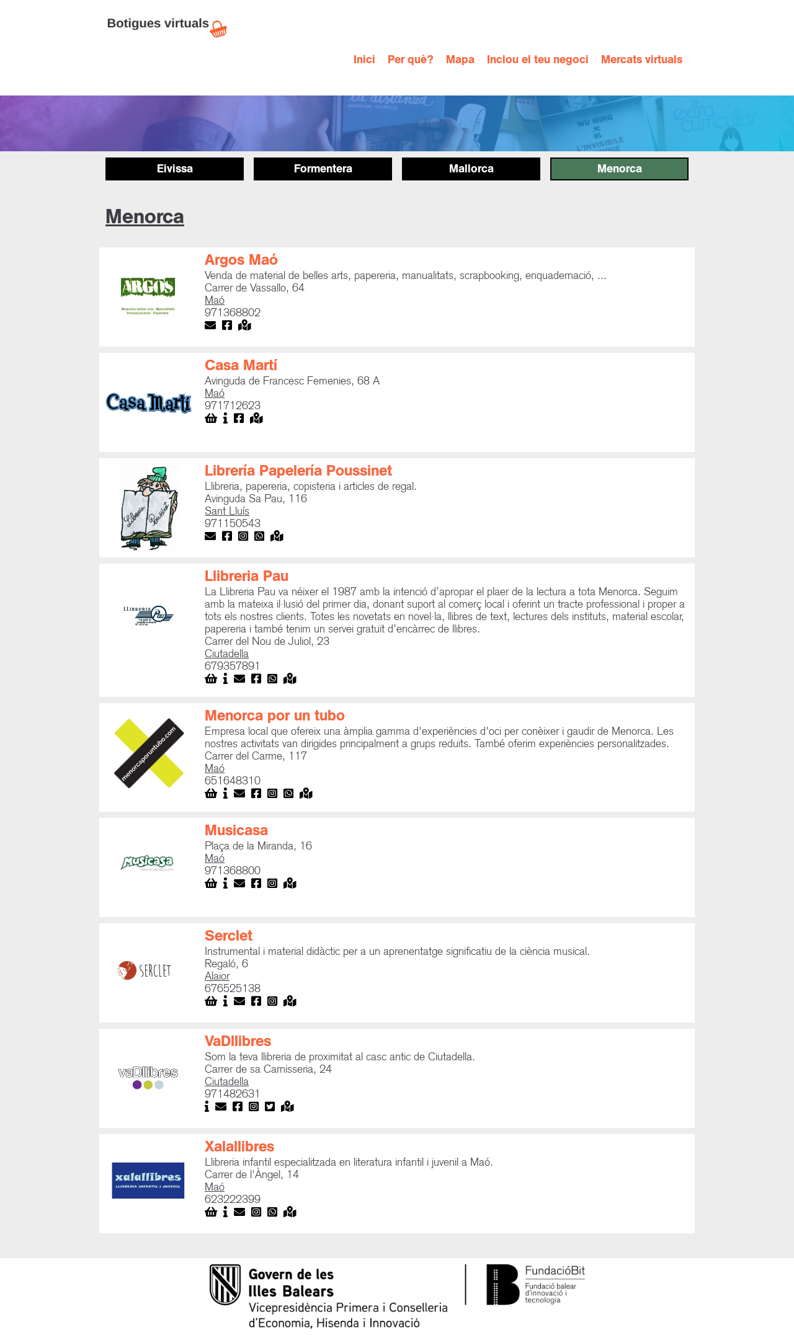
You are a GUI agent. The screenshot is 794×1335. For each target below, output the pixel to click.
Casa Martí (241, 365)
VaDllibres (238, 1041)
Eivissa (175, 168)
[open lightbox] (148, 297)
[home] (173, 28)
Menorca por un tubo (275, 715)
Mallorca (471, 168)
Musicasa (236, 830)
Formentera (323, 168)
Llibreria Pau (246, 576)
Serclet (228, 935)
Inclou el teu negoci (538, 59)
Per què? (411, 59)
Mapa (460, 59)
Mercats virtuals (641, 59)
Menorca (619, 168)
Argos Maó (241, 260)
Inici (364, 59)
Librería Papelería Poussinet (298, 470)
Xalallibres (239, 1146)
